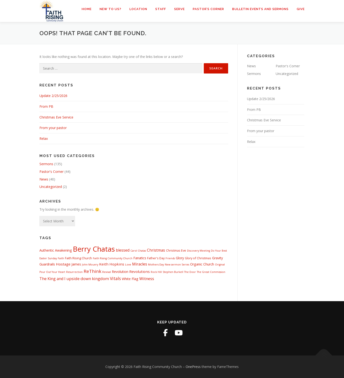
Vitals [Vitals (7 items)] (115, 278)
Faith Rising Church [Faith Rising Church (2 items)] (78, 258)
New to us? (110, 9)
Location (138, 9)
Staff (160, 9)
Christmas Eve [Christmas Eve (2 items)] (176, 250)
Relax (43, 138)
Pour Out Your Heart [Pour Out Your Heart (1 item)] (52, 272)
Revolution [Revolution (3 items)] (120, 271)
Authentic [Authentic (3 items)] (46, 250)
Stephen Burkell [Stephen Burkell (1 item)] (173, 272)
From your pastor (53, 127)
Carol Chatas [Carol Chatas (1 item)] (138, 250)
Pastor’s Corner (208, 9)
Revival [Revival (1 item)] (106, 272)
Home (86, 9)
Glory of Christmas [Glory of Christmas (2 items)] (198, 258)
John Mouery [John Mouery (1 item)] (90, 264)
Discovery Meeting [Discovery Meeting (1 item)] (198, 250)
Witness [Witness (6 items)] (146, 278)
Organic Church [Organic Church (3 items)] (202, 264)
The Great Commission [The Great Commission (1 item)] (211, 272)
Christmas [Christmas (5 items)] (156, 250)
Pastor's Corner (51, 171)
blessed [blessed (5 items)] (122, 250)
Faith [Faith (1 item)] (61, 258)
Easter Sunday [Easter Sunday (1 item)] (48, 258)
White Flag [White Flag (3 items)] (130, 278)
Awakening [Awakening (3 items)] (63, 250)
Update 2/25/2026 (53, 95)
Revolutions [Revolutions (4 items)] (139, 271)
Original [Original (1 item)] (220, 264)
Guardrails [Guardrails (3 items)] (47, 264)
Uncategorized (50, 186)
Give (301, 9)
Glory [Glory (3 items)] (180, 258)
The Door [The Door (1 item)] (190, 272)
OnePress (193, 366)
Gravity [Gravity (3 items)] (217, 258)
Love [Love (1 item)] (128, 264)
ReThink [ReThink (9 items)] (92, 271)
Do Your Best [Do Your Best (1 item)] (219, 250)
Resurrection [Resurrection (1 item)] (74, 272)
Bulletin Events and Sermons (260, 9)
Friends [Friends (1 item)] (170, 258)
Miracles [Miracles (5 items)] (139, 264)
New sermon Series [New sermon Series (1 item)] (177, 264)
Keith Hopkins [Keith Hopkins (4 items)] (111, 264)
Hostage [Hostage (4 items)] (63, 264)
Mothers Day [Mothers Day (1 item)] (156, 264)
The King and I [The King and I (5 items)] (52, 278)
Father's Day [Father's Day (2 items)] (156, 258)
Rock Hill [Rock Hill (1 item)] (156, 272)
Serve (179, 9)
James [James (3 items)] (76, 264)
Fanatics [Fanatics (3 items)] (139, 258)
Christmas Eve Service (56, 117)
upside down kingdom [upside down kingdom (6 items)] (87, 278)
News (43, 179)
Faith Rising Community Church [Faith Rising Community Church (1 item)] (112, 258)
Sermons (46, 164)
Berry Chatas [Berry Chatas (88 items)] (94, 249)
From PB (46, 106)
